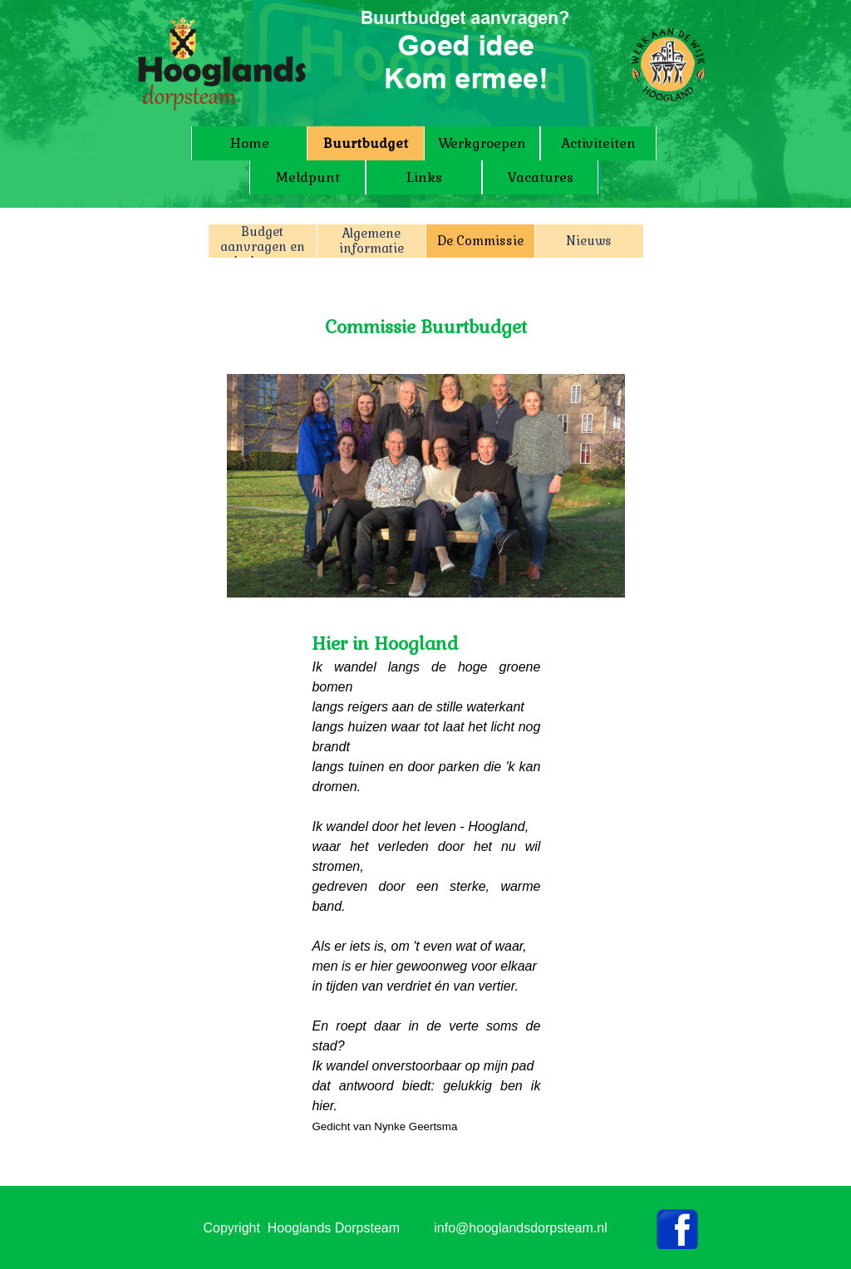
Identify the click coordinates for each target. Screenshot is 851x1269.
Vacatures (540, 177)
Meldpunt (308, 177)
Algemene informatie (371, 241)
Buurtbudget (365, 143)
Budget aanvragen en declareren (262, 246)
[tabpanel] (426, 317)
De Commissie (480, 241)
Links (424, 177)
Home (249, 143)
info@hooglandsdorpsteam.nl (520, 1228)
